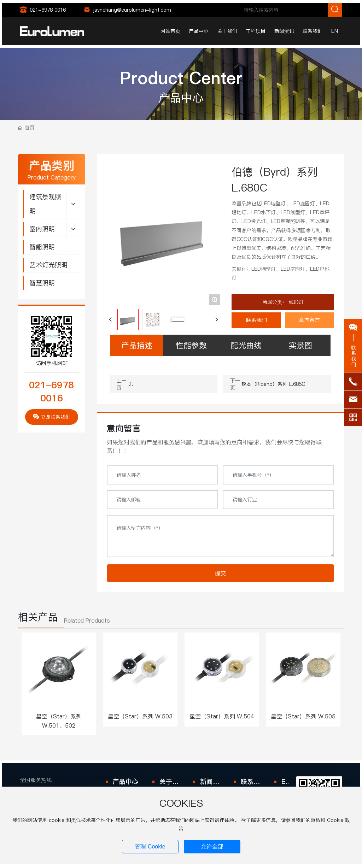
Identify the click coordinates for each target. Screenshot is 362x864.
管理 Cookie (150, 847)
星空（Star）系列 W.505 (303, 716)
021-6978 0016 (48, 9)
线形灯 (295, 302)
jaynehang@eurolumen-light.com (132, 9)
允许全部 (212, 847)
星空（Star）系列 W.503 (140, 716)
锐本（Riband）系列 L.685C (273, 384)
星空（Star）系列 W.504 (221, 716)
